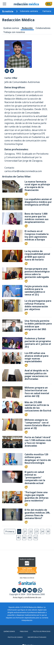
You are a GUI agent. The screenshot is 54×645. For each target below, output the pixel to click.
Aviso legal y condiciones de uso (27, 597)
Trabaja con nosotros (14, 32)
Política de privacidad (41, 631)
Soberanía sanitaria (29, 11)
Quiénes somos (11, 28)
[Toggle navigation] (4, 4)
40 (18, 537)
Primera (9, 531)
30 (48, 531)
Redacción (27, 28)
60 (30, 537)
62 (35, 537)
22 (30, 531)
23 (36, 531)
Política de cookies (15, 637)
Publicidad (24, 631)
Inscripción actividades (37, 637)
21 (25, 531)
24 (42, 531)
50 (24, 537)
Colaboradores (43, 28)
